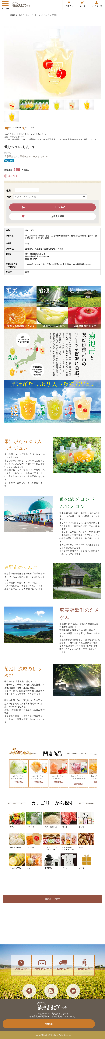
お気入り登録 (57, 216)
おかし (28, 15)
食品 (20, 15)
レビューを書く (29, 127)
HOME (12, 15)
